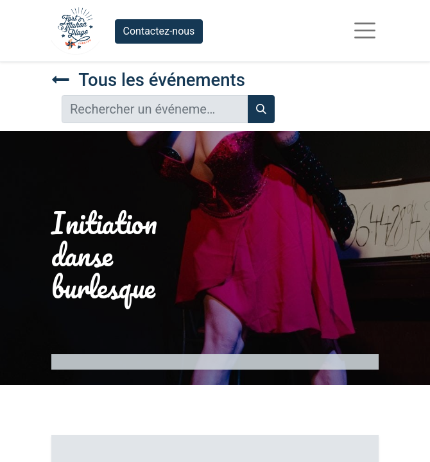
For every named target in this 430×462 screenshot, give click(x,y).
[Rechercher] (261, 109)
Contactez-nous (159, 31)
